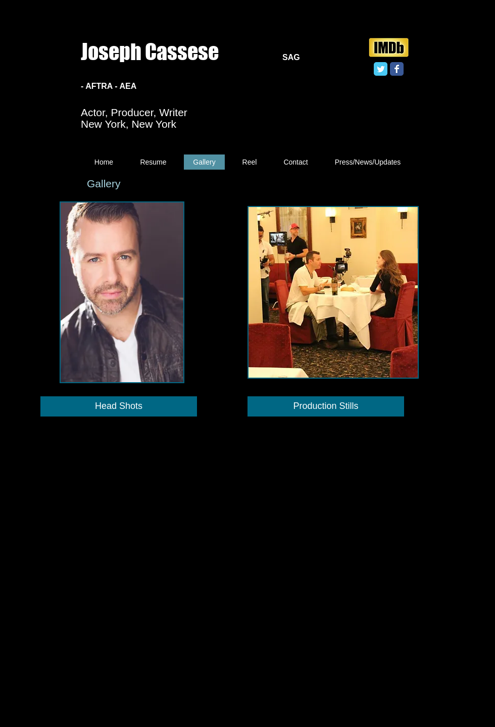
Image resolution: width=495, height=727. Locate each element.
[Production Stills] (325, 406)
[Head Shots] (118, 406)
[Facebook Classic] (397, 69)
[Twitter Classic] (380, 69)
